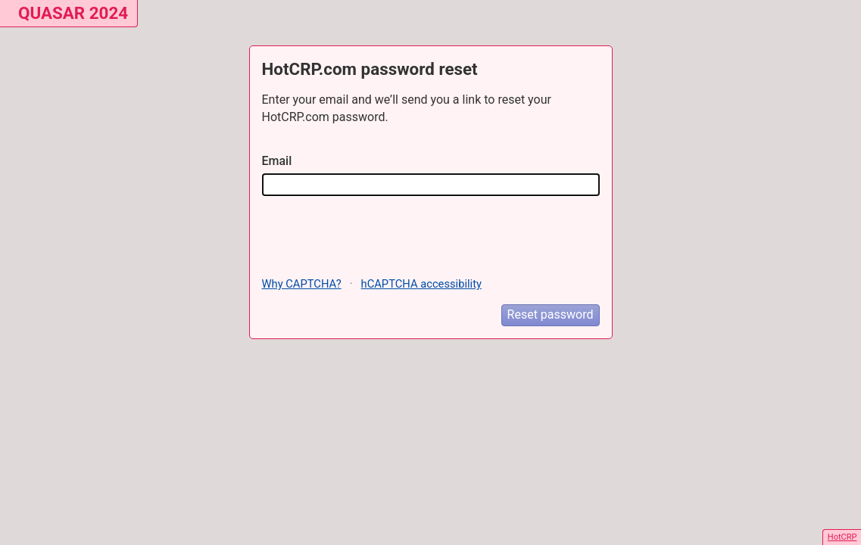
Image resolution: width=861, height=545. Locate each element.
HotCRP (842, 537)
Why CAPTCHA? (302, 284)
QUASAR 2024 (73, 13)
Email (277, 161)
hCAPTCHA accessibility (421, 284)
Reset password (550, 314)
